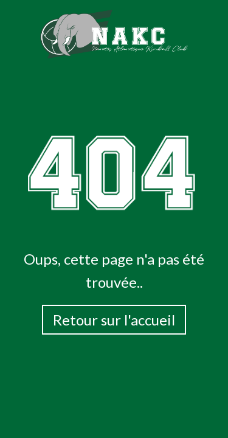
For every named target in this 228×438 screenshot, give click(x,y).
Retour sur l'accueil (114, 319)
